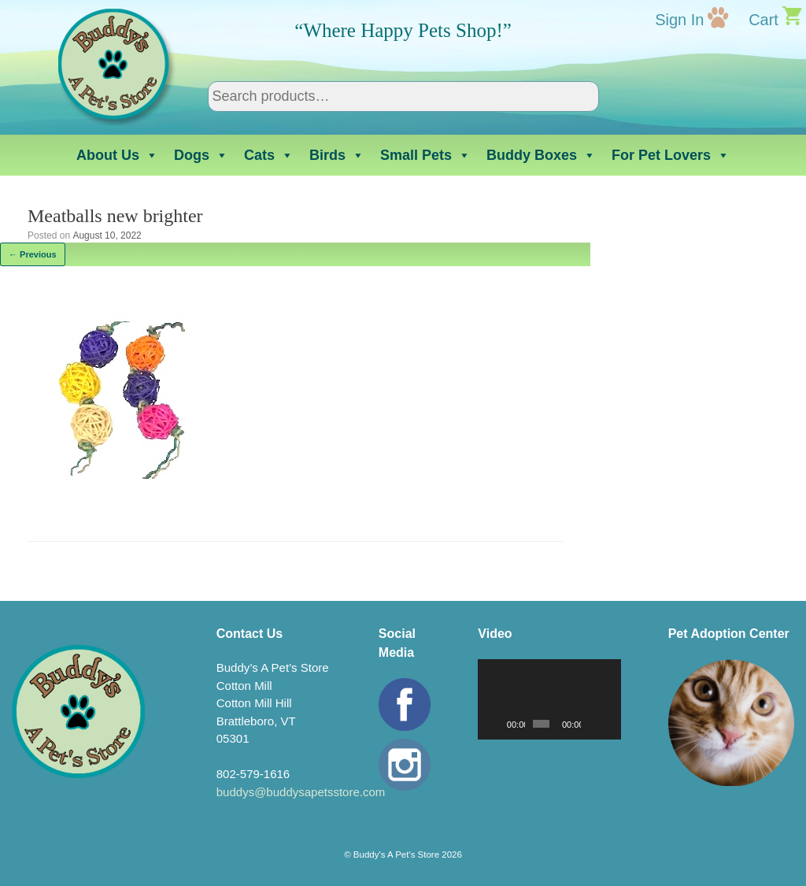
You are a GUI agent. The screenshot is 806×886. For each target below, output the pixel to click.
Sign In (679, 19)
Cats (269, 155)
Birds (336, 155)
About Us (117, 155)
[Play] (498, 724)
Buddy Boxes (541, 155)
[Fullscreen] (609, 724)
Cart (763, 19)
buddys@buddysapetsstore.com (301, 792)
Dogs (201, 155)
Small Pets (425, 155)
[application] (549, 699)
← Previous (33, 254)
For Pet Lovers (671, 155)
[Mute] (593, 724)
